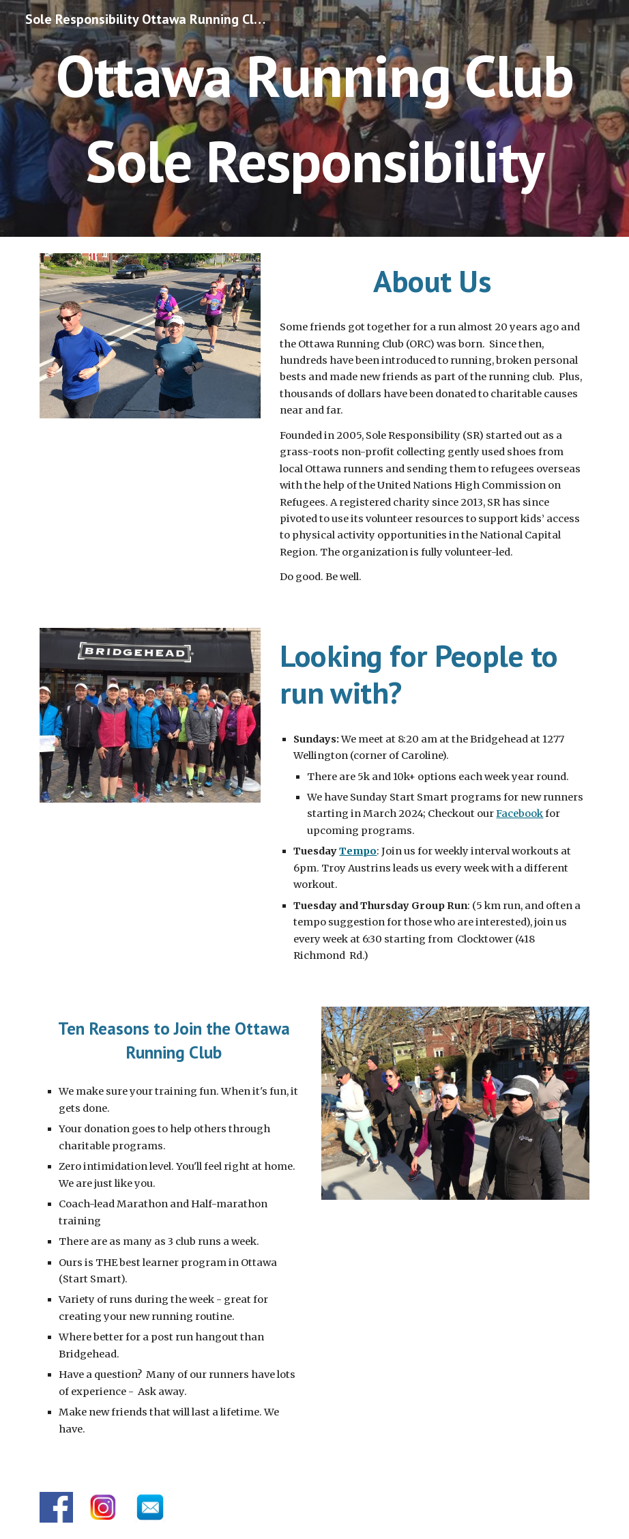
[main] (314, 118)
